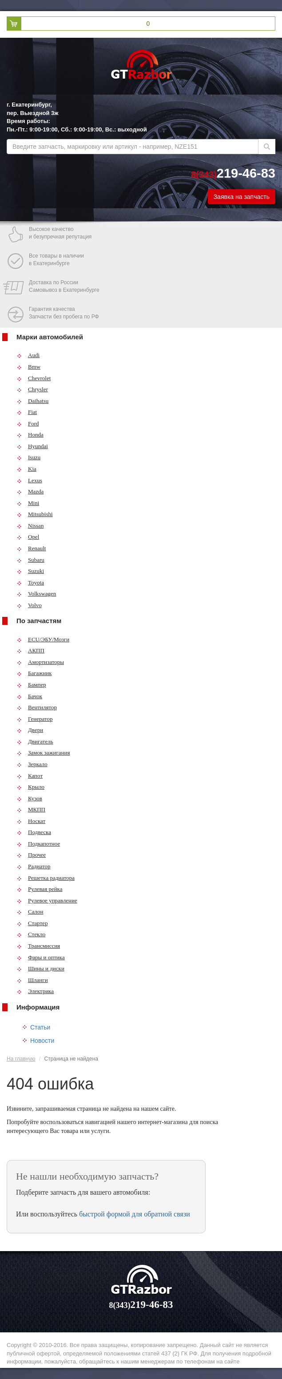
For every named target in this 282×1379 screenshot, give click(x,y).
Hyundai (32, 446)
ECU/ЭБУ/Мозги (43, 639)
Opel (28, 536)
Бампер (31, 684)
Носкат (31, 821)
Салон (30, 911)
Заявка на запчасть (242, 196)
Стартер (32, 923)
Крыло (30, 786)
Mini (28, 503)
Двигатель (35, 741)
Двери (30, 730)
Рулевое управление (47, 900)
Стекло (31, 934)
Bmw (28, 366)
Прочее (31, 854)
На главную (21, 1059)
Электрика (35, 991)
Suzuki (30, 571)
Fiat (27, 412)
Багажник (34, 673)
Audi (28, 355)
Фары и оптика (41, 957)
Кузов (29, 798)
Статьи (40, 1027)
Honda (30, 434)
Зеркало (32, 764)
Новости (42, 1040)
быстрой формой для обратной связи (134, 1214)
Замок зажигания (43, 752)
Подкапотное (38, 843)
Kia (26, 468)
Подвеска (34, 832)
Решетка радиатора (46, 877)
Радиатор (34, 866)
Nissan (30, 525)
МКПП (31, 809)
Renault (31, 548)
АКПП (30, 650)
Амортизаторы (40, 662)
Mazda (30, 491)
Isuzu (28, 457)
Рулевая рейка (40, 889)
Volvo (29, 605)
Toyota (30, 582)
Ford (28, 423)
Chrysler (32, 389)
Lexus (29, 480)
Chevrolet (34, 378)
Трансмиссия (38, 945)
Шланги (32, 980)
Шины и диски (40, 968)
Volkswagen (36, 593)
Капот (30, 775)
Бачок (29, 696)
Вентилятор (37, 707)
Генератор (34, 718)
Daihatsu (32, 400)
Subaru (30, 559)
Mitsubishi (35, 514)
